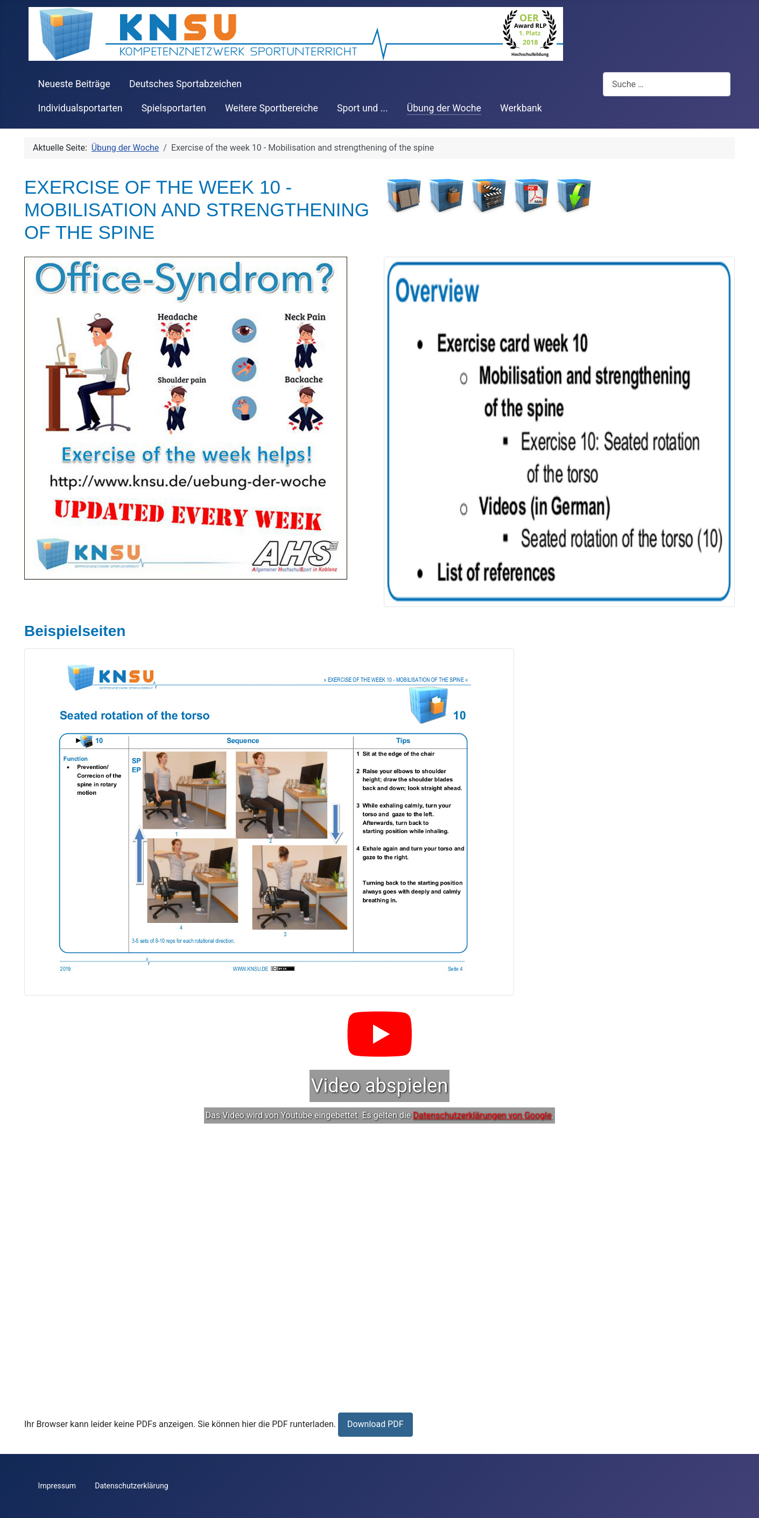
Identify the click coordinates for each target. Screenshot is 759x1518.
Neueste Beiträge (74, 84)
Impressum (57, 1485)
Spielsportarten (174, 108)
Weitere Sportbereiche (271, 108)
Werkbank (521, 108)
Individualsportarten (80, 108)
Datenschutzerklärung (131, 1485)
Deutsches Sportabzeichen (185, 84)
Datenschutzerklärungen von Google (482, 1115)
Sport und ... (362, 108)
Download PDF (375, 1424)
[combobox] (666, 84)
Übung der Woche (444, 108)
